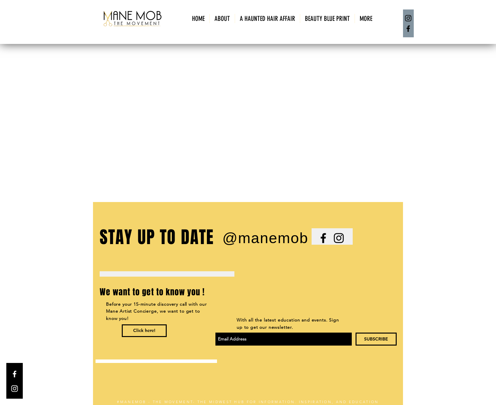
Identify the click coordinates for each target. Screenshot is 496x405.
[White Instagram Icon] (14, 388)
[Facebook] (408, 28)
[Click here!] (144, 330)
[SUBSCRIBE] (376, 339)
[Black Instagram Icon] (338, 238)
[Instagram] (408, 18)
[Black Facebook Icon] (323, 238)
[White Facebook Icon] (14, 374)
